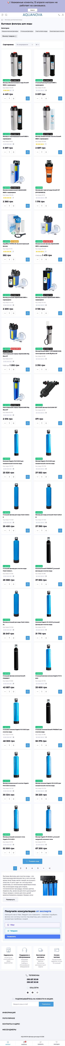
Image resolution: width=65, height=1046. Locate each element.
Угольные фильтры (27, 31)
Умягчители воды (41, 31)
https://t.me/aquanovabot (28, 992)
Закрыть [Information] (32, 10)
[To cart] (28, 98)
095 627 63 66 (32, 979)
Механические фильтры (10, 31)
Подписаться (46, 1004)
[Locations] (59, 15)
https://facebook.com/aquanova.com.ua (32, 992)
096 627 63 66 (32, 982)
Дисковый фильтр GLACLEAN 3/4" (46, 407)
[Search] (6, 15)
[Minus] (5, 98)
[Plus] (14, 98)
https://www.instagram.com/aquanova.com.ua (37, 992)
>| (49, 868)
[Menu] (3, 15)
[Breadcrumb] (2, 20)
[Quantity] (9, 98)
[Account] (63, 15)
